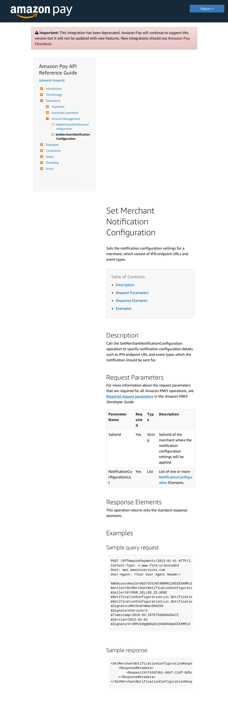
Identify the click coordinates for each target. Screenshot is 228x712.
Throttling (52, 163)
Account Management (65, 119)
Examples (123, 308)
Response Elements (131, 300)
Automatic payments (65, 113)
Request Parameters (132, 292)
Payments (57, 107)
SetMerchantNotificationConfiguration (73, 137)
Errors (49, 169)
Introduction (53, 89)
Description (125, 284)
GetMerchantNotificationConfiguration (72, 127)
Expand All (59, 80)
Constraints (53, 151)
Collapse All (45, 80)
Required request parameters (129, 396)
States (49, 157)
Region (207, 8)
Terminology (53, 95)
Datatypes (52, 145)
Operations (53, 101)
